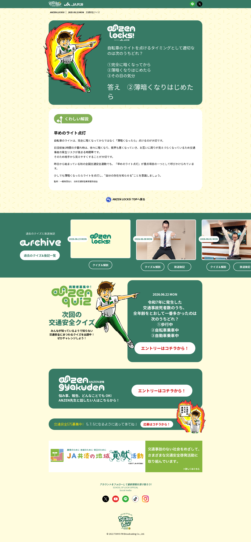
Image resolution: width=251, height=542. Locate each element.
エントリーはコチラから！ (165, 348)
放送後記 (179, 267)
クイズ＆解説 (100, 265)
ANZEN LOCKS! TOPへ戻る (129, 199)
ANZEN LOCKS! (57, 12)
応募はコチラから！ (156, 424)
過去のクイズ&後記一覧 (40, 255)
